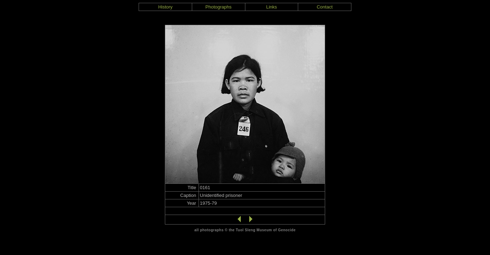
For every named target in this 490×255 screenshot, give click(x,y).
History (165, 7)
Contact (325, 7)
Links (271, 7)
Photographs (218, 7)
